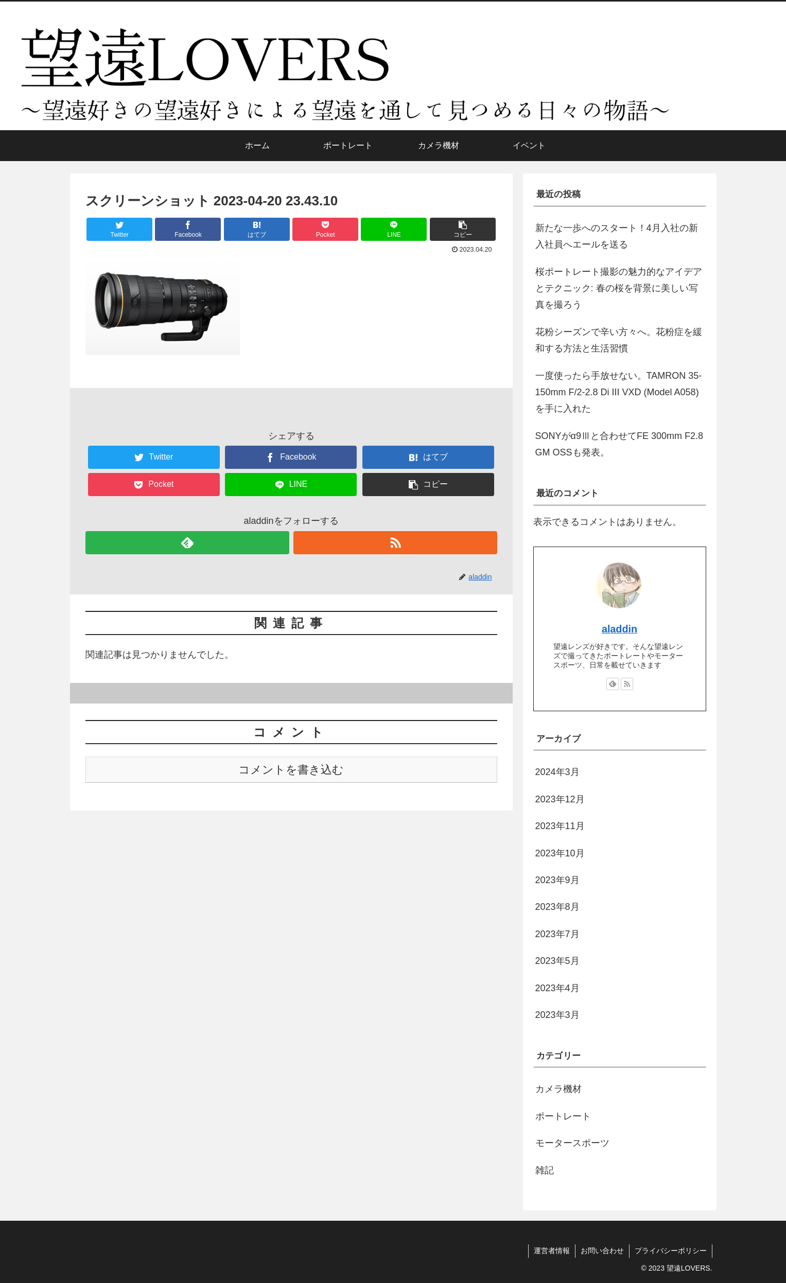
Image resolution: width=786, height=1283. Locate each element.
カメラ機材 (558, 1089)
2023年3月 (557, 1015)
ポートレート (563, 1116)
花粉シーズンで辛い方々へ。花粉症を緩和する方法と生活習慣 (618, 340)
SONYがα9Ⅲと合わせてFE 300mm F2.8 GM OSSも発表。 (619, 444)
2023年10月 (560, 853)
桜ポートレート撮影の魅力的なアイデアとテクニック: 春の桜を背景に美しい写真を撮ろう (618, 288)
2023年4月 (557, 988)
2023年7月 (557, 934)
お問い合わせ (602, 1250)
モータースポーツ (572, 1143)
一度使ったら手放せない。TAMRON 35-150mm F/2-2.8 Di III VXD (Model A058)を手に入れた (618, 392)
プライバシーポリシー (671, 1250)
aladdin (619, 629)
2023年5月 (557, 961)
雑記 (544, 1170)
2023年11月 (560, 826)
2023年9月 (557, 880)
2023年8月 (557, 907)
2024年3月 (557, 772)
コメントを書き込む (291, 769)
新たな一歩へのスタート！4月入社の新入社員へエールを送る (616, 236)
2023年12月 (560, 799)
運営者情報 (552, 1250)
